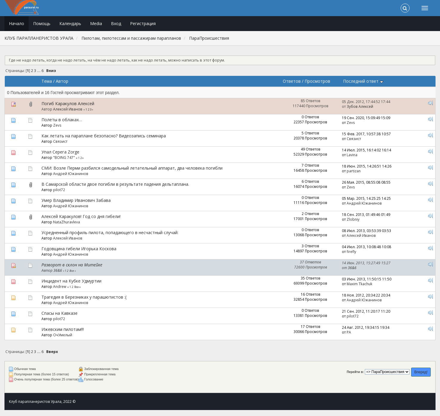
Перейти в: (355, 372)
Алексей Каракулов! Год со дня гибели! (81, 216)
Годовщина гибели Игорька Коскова (78, 248)
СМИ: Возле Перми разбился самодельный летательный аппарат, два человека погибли (132, 168)
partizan (354, 170)
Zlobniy (353, 219)
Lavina (352, 154)
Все (72, 271)
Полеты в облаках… (61, 119)
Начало (16, 23)
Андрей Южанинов (70, 173)
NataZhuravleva (66, 221)
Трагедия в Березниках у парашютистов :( (83, 297)
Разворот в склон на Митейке (71, 265)
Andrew (59, 286)
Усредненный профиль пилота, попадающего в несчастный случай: (109, 232)
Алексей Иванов (67, 109)
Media (96, 23)
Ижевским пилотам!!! (62, 329)
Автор (62, 81)
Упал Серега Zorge (60, 152)
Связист (60, 141)
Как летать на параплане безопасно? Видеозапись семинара (103, 136)
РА (349, 332)
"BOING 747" (64, 157)
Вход (116, 23)
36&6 (57, 270)
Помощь (41, 23)
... (39, 70)
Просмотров (317, 81)
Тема (46, 81)
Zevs (57, 125)
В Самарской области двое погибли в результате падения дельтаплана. (115, 184)
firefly (351, 251)
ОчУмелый (62, 334)
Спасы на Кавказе (59, 313)
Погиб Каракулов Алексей (67, 103)
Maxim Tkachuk (359, 283)
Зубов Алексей (360, 106)
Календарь (70, 23)
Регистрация (143, 23)
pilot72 (59, 189)
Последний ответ (363, 81)
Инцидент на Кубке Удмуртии (71, 281)
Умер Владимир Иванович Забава (76, 200)
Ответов (292, 81)
